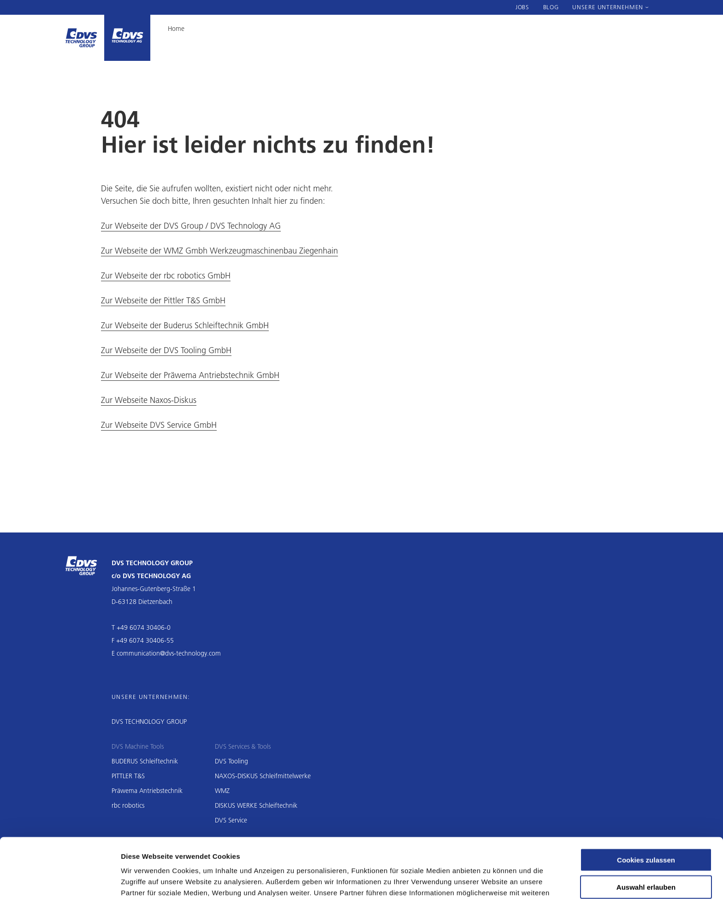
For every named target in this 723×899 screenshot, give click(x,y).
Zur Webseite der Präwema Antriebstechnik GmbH (190, 375)
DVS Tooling (231, 761)
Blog (551, 7)
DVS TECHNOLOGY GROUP (149, 721)
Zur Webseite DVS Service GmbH (159, 425)
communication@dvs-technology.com (169, 653)
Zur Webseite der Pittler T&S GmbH (163, 300)
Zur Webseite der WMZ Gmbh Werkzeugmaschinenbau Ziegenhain (219, 250)
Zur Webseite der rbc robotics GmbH (166, 275)
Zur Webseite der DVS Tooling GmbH (166, 350)
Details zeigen (490, 881)
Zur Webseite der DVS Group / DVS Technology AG (191, 225)
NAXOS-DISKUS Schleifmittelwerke (263, 776)
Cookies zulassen (646, 807)
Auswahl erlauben (646, 834)
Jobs (522, 7)
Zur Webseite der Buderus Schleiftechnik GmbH (185, 325)
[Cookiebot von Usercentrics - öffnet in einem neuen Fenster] (59, 881)
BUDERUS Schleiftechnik (145, 761)
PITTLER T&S (128, 776)
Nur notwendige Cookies (646, 861)
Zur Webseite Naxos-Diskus (148, 400)
